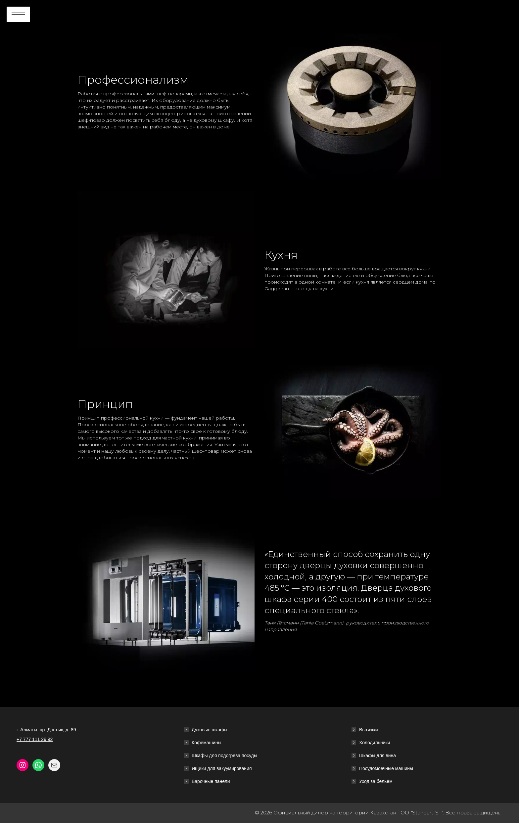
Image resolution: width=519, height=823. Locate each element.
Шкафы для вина (377, 755)
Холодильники (374, 742)
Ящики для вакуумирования (222, 768)
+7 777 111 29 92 (35, 739)
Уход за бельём (376, 781)
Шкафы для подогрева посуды (224, 755)
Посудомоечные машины (386, 768)
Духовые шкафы (209, 729)
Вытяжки (368, 729)
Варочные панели (211, 781)
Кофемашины (206, 742)
